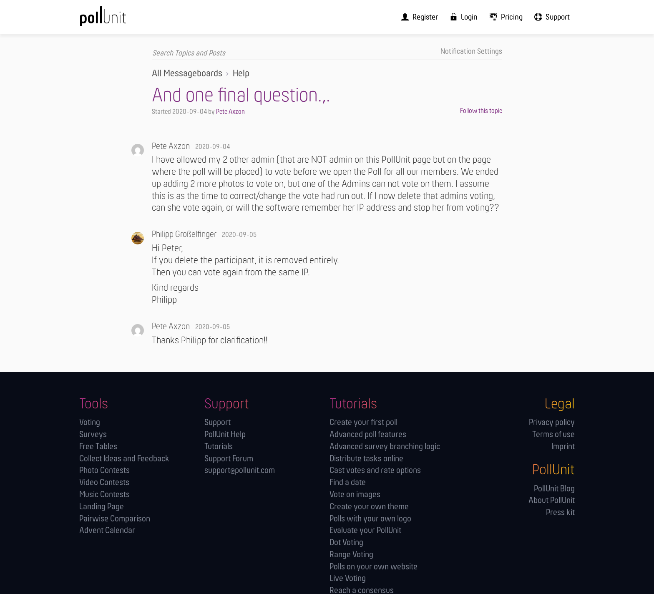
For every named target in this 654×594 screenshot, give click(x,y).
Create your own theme (369, 506)
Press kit (560, 512)
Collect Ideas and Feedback (124, 458)
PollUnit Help (225, 434)
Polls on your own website (374, 566)
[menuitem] (426, 17)
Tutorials (218, 446)
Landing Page (101, 506)
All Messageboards (187, 73)
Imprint (563, 446)
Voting (89, 422)
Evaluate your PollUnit (365, 530)
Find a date (348, 482)
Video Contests (104, 482)
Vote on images (355, 494)
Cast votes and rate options (375, 470)
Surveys (93, 434)
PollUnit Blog (554, 488)
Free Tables (98, 446)
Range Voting (351, 554)
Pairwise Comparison (114, 518)
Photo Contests (104, 470)
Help (241, 73)
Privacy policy (552, 422)
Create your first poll (363, 422)
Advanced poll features (368, 434)
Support (217, 422)
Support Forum (228, 458)
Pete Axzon (230, 112)
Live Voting (348, 578)
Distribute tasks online (366, 458)
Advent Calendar (107, 530)
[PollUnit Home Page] (116, 20)
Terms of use (553, 434)
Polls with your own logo (370, 518)
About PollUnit (551, 500)
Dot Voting (346, 542)
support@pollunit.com (239, 470)
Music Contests (104, 494)
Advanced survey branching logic (385, 446)
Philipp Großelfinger (184, 234)
